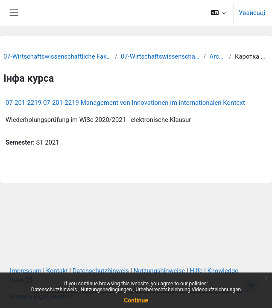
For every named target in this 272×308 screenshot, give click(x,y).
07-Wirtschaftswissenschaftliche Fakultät (57, 56)
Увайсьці (252, 13)
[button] (218, 13)
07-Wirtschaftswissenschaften (160, 56)
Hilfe (196, 271)
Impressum (25, 271)
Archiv (217, 56)
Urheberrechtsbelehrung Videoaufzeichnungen (188, 290)
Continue (136, 300)
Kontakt (57, 271)
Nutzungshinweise (159, 271)
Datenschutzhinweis (55, 290)
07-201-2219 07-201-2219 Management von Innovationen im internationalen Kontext (125, 103)
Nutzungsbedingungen (107, 290)
